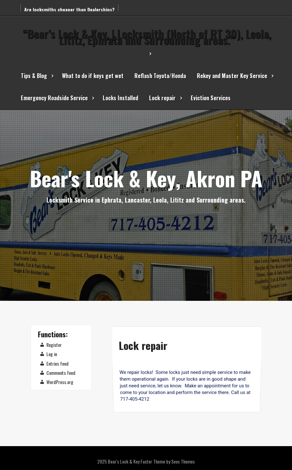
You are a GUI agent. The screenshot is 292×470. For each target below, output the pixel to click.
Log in (51, 353)
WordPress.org (59, 381)
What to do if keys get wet (92, 76)
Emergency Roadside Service (54, 98)
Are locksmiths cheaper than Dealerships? (69, 9)
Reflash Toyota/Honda (160, 76)
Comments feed (60, 372)
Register (54, 344)
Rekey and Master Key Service (232, 76)
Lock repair (162, 98)
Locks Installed (120, 98)
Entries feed (57, 363)
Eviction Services (211, 98)
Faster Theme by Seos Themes (168, 461)
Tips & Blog (34, 76)
